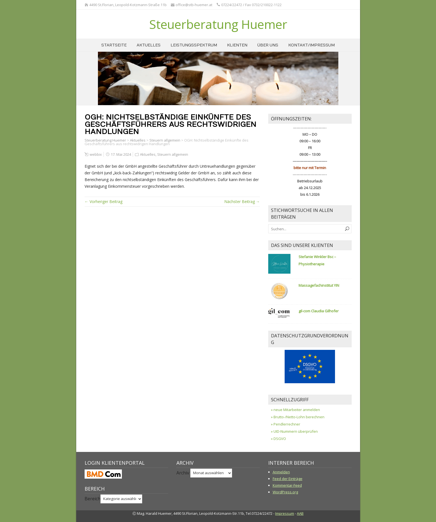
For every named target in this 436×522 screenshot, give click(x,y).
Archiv (182, 472)
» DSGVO (278, 438)
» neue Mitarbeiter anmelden (295, 409)
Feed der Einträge (287, 478)
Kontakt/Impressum (311, 45)
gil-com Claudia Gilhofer (319, 310)
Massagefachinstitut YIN (319, 285)
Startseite (114, 45)
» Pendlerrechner (285, 424)
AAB (300, 513)
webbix (96, 154)
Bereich (92, 498)
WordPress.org (285, 491)
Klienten (237, 45)
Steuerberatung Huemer (218, 24)
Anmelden (281, 471)
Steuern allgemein (164, 140)
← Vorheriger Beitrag (103, 201)
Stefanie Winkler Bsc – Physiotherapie (317, 260)
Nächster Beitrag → (242, 201)
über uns (267, 45)
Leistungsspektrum (194, 45)
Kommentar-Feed (287, 485)
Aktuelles (149, 45)
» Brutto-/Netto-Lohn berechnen (297, 416)
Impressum (284, 513)
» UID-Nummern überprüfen (294, 431)
